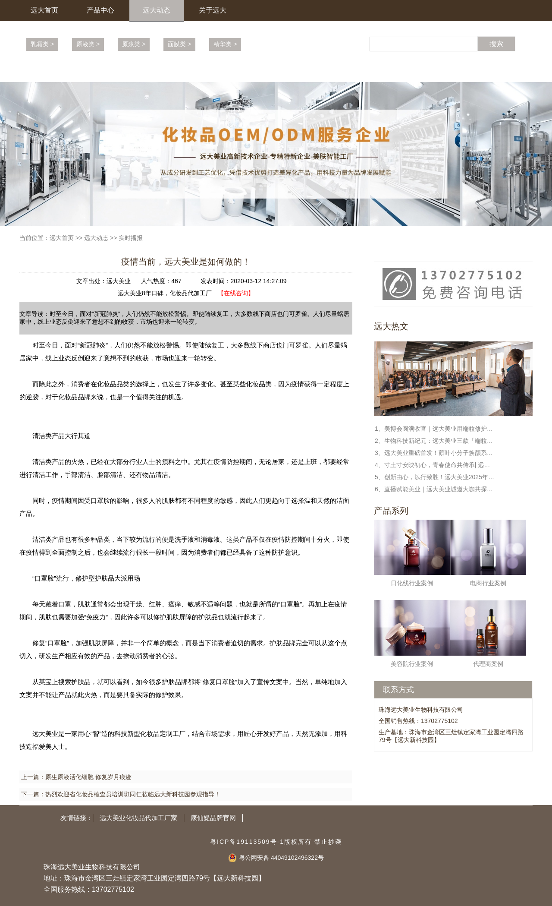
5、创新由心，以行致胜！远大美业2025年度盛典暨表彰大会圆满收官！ (435, 477)
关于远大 (212, 10)
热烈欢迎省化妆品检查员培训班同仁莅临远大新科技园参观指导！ (132, 794)
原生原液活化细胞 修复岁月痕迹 (88, 776)
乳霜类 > (42, 44)
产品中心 (100, 10)
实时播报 (131, 237)
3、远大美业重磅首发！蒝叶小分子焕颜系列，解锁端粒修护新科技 (435, 452)
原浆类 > (133, 44)
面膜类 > (179, 44)
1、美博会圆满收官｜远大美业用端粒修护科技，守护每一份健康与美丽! (435, 428)
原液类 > (88, 44)
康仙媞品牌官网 (213, 817)
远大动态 (156, 10)
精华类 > (225, 44)
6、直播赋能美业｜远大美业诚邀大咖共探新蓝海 (435, 489)
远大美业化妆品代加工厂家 (138, 817)
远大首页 (44, 10)
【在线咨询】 (236, 293)
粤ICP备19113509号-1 (247, 841)
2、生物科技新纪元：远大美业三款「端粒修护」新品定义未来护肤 (435, 440)
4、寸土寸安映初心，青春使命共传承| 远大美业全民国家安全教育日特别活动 (435, 464)
